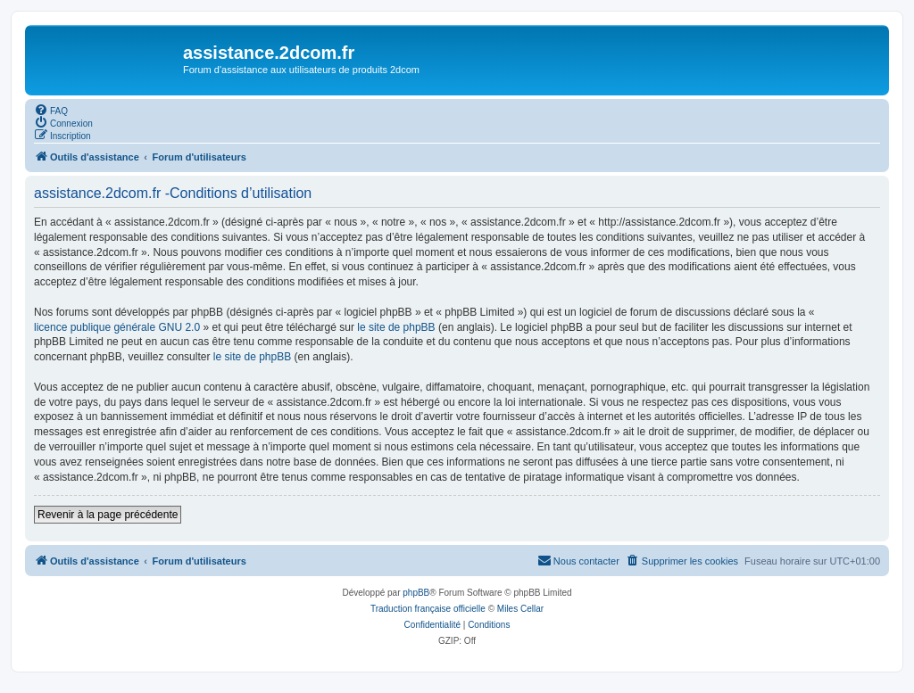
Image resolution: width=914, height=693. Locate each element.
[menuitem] (51, 109)
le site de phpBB (396, 327)
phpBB (416, 593)
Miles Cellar (520, 609)
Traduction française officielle (428, 609)
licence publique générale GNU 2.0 (117, 327)
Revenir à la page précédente (107, 514)
